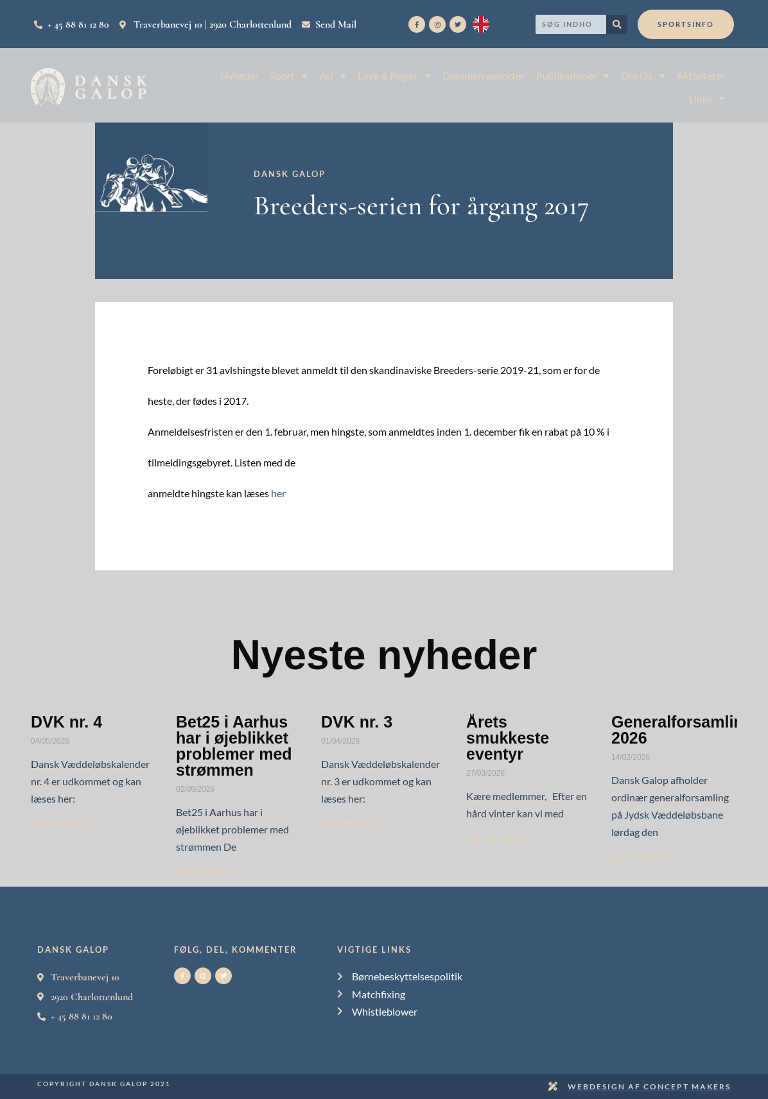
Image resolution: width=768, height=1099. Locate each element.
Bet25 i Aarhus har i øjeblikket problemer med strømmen (234, 746)
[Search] (616, 24)
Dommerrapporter (483, 75)
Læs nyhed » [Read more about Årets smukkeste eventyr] (500, 838)
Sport (289, 75)
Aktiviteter (701, 75)
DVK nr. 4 (66, 722)
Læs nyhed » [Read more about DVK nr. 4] (65, 824)
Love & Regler (394, 75)
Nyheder (239, 75)
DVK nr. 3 (356, 722)
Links (707, 98)
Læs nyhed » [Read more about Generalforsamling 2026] (645, 858)
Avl (332, 75)
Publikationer (572, 75)
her (278, 493)
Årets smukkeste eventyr (507, 738)
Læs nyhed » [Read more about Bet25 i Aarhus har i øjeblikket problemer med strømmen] (210, 872)
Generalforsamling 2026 (682, 730)
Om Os (643, 75)
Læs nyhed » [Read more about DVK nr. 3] (355, 824)
